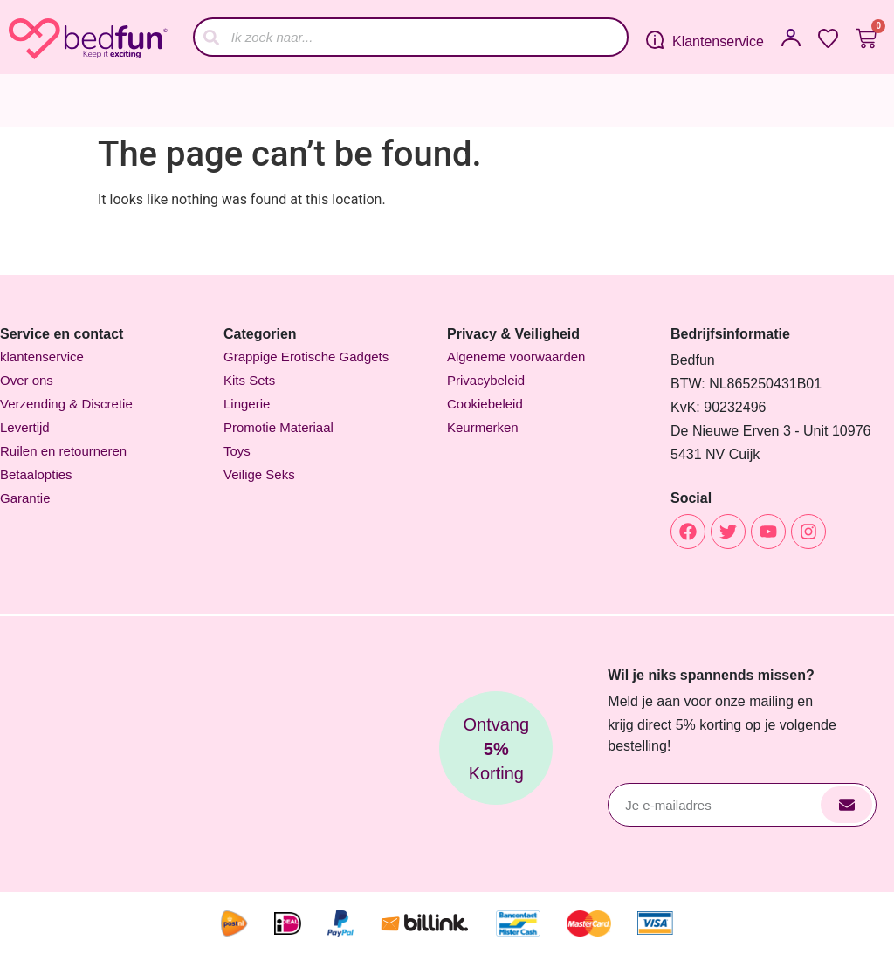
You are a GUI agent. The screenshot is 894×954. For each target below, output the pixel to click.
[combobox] (411, 37)
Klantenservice (718, 41)
